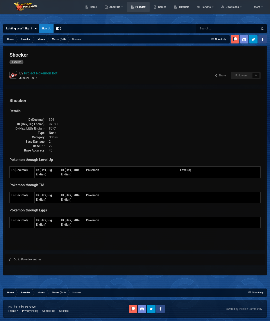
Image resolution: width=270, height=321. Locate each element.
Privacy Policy (30, 310)
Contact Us (48, 310)
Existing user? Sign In (21, 28)
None (52, 133)
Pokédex (168, 11)
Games (190, 11)
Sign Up (46, 28)
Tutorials (211, 11)
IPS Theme (14, 306)
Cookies (64, 310)
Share (220, 75)
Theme (13, 310)
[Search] (211, 28)
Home (121, 11)
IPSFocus (30, 306)
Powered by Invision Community (243, 308)
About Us (143, 11)
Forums (234, 11)
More (257, 11)
